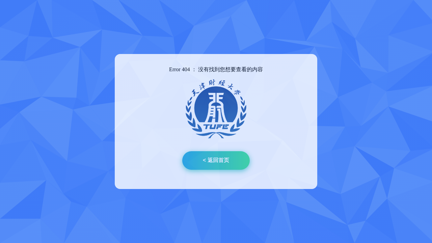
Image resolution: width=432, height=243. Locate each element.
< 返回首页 (216, 160)
